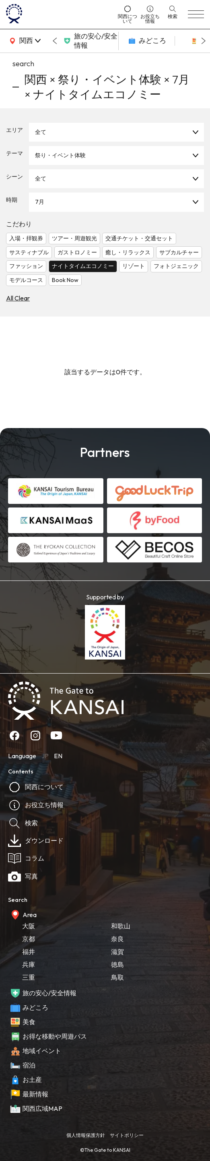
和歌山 (120, 926)
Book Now (65, 280)
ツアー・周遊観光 (74, 238)
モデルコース (26, 280)
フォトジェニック (176, 266)
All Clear (18, 298)
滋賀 (117, 952)
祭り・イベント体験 (60, 155)
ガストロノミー (77, 252)
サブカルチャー (179, 252)
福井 (28, 952)
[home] (59, 14)
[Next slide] (203, 41)
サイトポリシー (127, 1135)
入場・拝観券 (26, 238)
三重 (28, 977)
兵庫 (28, 964)
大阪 (28, 926)
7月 (39, 201)
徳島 (117, 964)
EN (58, 756)
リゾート (133, 266)
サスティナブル (29, 252)
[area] (24, 41)
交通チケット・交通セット (139, 238)
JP (45, 756)
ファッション (26, 266)
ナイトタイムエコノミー (83, 266)
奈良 (117, 939)
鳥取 (117, 977)
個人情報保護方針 (85, 1135)
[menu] (196, 14)
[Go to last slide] (54, 41)
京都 (28, 939)
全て (40, 132)
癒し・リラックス (127, 252)
